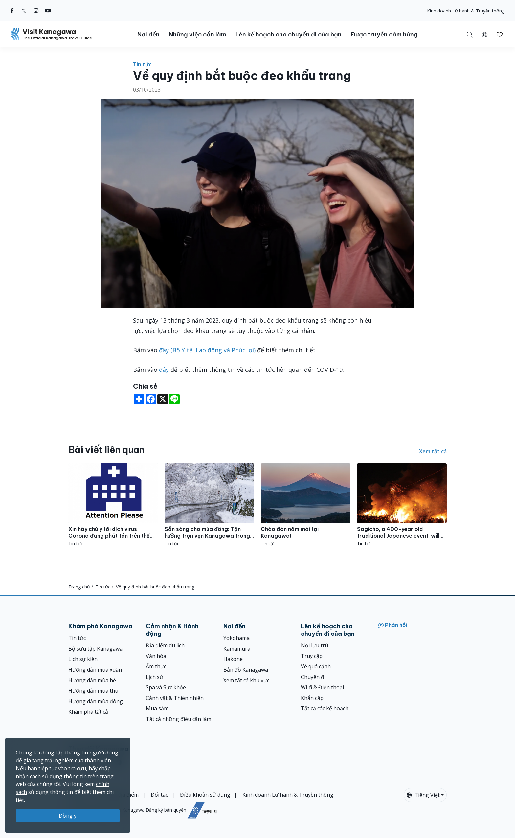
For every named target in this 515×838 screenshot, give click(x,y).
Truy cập (312, 655)
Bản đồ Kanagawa (245, 669)
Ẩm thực (156, 666)
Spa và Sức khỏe (166, 687)
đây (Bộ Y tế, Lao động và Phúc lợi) (207, 350)
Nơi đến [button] (148, 34)
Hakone (233, 659)
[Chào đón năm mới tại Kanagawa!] (305, 505)
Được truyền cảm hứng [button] (384, 34)
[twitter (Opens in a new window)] (24, 10)
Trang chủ (79, 587)
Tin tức (142, 64)
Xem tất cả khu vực (246, 680)
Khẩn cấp (312, 698)
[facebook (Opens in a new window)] (12, 10)
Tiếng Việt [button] (423, 795)
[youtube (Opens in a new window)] (48, 10)
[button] (484, 34)
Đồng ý (68, 815)
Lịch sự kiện (83, 659)
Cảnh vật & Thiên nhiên (175, 698)
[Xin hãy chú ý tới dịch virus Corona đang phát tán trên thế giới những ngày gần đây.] (113, 505)
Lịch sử (154, 677)
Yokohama (236, 638)
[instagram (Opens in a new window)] (36, 10)
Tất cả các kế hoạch (324, 708)
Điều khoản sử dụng (205, 794)
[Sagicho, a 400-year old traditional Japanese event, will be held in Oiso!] (402, 505)
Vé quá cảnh (316, 666)
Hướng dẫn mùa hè (92, 680)
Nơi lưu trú (314, 645)
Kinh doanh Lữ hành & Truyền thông (465, 11)
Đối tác (159, 794)
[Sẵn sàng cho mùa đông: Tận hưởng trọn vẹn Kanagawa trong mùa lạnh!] (209, 505)
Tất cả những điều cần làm (178, 719)
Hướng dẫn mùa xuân (95, 669)
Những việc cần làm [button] (197, 34)
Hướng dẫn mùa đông (95, 701)
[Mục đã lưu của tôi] (499, 34)
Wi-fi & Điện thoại (322, 687)
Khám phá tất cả (88, 711)
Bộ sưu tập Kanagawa (95, 648)
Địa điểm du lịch (165, 645)
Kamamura (236, 648)
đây (164, 369)
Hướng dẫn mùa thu (93, 690)
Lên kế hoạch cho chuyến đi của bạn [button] (288, 34)
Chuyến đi (313, 677)
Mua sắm (157, 708)
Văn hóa (156, 655)
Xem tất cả (433, 451)
